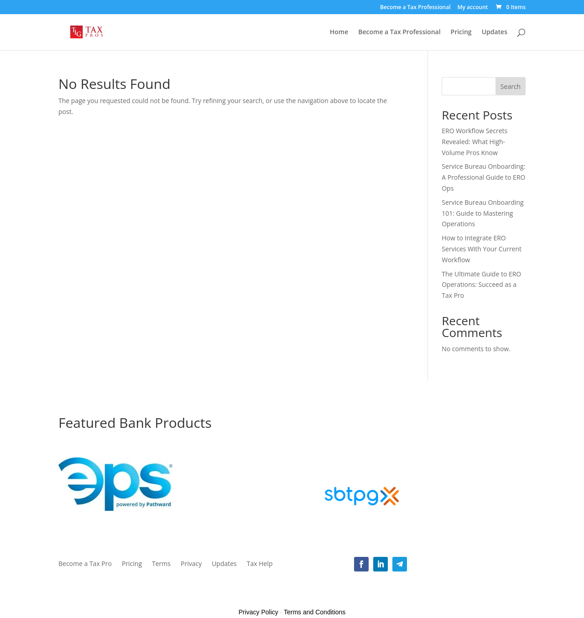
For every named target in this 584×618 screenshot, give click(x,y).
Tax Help (260, 564)
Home (339, 32)
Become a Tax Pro (85, 564)
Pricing (461, 32)
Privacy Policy (258, 612)
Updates (494, 32)
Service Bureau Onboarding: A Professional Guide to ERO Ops (483, 177)
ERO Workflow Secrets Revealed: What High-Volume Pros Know (474, 141)
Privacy (191, 564)
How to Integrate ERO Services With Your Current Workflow (481, 249)
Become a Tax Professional (415, 8)
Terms (161, 564)
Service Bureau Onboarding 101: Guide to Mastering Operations (482, 213)
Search (511, 86)
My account (472, 8)
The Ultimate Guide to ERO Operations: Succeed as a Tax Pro (481, 285)
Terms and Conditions (314, 612)
